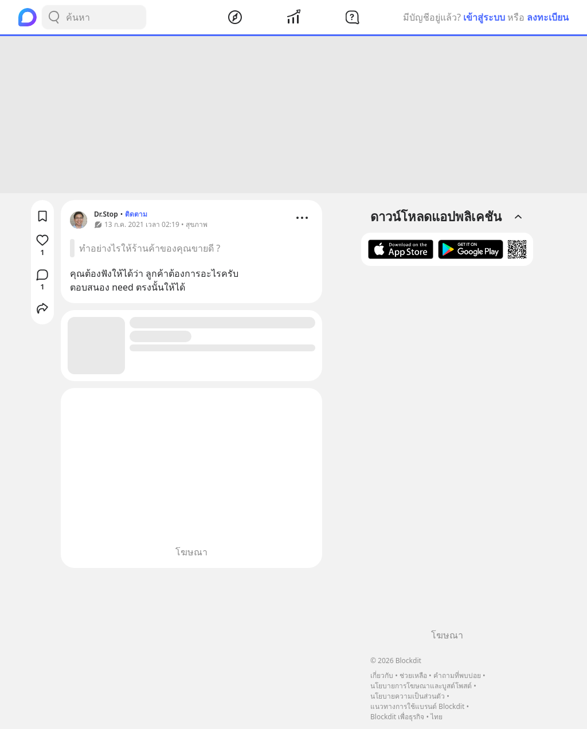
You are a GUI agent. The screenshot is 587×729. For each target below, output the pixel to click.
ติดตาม (136, 214)
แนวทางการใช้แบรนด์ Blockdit (417, 706)
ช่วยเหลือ (413, 675)
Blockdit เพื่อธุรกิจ (397, 717)
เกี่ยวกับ (381, 675)
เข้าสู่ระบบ (484, 17)
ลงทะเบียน (548, 17)
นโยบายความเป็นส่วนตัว (407, 696)
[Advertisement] (293, 114)
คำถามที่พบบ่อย (457, 675)
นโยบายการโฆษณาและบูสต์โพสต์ (421, 686)
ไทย (437, 717)
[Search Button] (53, 17)
